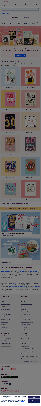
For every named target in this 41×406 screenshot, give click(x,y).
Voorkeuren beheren (34, 403)
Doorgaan (34, 397)
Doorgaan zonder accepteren (33, 400)
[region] (20, 400)
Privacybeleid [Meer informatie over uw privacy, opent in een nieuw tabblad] (21, 401)
